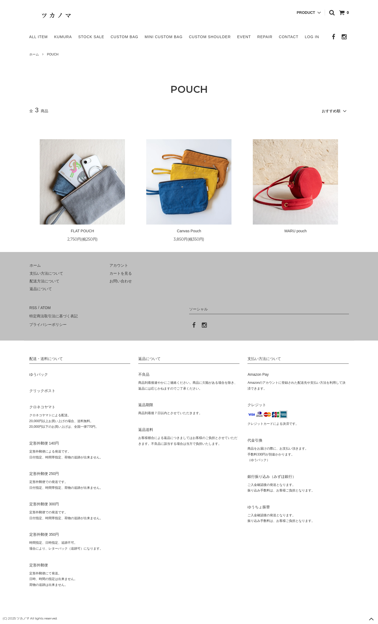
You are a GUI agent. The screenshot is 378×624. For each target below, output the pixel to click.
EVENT (244, 37)
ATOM (45, 307)
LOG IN (312, 37)
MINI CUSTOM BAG (163, 37)
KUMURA (63, 37)
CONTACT (289, 37)
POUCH (52, 54)
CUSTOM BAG (124, 37)
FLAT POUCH (82, 230)
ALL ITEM (38, 37)
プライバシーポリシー (48, 323)
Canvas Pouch (189, 230)
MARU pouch (295, 230)
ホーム (34, 54)
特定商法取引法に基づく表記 (53, 315)
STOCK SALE (91, 37)
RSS (33, 307)
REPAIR (265, 37)
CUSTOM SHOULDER (210, 37)
